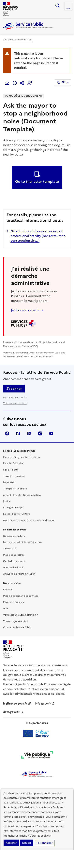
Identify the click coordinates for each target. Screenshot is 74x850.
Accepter (11, 843)
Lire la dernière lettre (15, 397)
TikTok (18, 433)
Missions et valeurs (13, 602)
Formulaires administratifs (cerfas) (22, 542)
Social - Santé (11, 470)
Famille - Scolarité (13, 463)
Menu (68, 9)
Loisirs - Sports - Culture (16, 514)
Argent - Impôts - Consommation (22, 495)
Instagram (40, 433)
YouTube (51, 433)
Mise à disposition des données (20, 596)
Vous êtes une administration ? (20, 615)
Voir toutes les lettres (15, 403)
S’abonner (14, 388)
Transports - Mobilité (15, 488)
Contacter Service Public (17, 627)
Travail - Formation (13, 476)
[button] (29, 83)
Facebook (7, 433)
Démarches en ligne (14, 536)
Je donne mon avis (25, 310)
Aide (5, 608)
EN (63, 82)
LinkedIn (29, 433)
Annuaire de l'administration (19, 574)
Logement (9, 482)
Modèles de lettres (13, 555)
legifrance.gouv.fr (17, 704)
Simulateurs (9, 548)
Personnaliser (44, 843)
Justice (7, 501)
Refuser (26, 843)
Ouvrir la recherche (57, 5)
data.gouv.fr (13, 712)
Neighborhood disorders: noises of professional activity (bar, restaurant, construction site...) (38, 236)
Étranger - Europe (13, 507)
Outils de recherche (14, 561)
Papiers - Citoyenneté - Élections (21, 457)
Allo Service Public (13, 567)
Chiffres (7, 589)
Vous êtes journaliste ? (15, 621)
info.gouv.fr (45, 704)
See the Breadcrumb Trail (17, 39)
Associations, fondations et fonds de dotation (29, 520)
